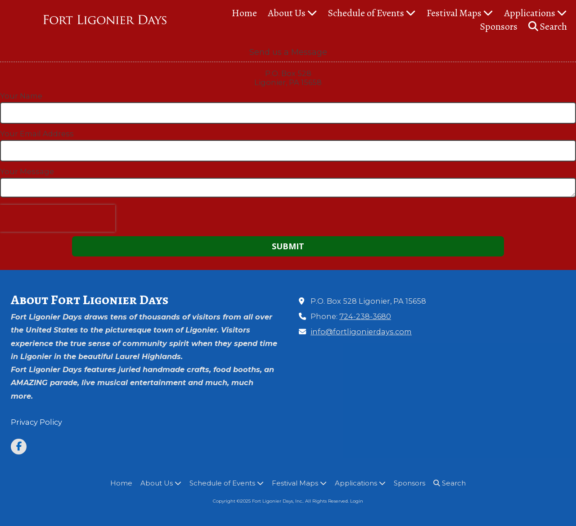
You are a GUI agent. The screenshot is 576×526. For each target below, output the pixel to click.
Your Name (21, 95)
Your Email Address (37, 133)
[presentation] (57, 218)
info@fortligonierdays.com (361, 331)
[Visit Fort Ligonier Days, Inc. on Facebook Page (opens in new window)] (19, 446)
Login (356, 501)
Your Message (27, 171)
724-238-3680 (365, 316)
